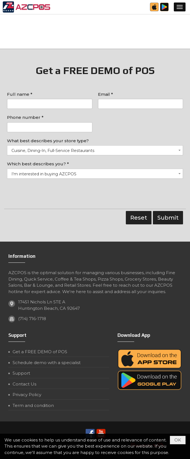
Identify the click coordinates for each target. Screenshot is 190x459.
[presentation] (49, 195)
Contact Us (24, 384)
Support (21, 373)
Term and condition (33, 405)
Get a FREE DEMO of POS (40, 351)
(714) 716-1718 (32, 318)
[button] (180, 7)
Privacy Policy (27, 394)
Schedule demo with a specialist (47, 362)
